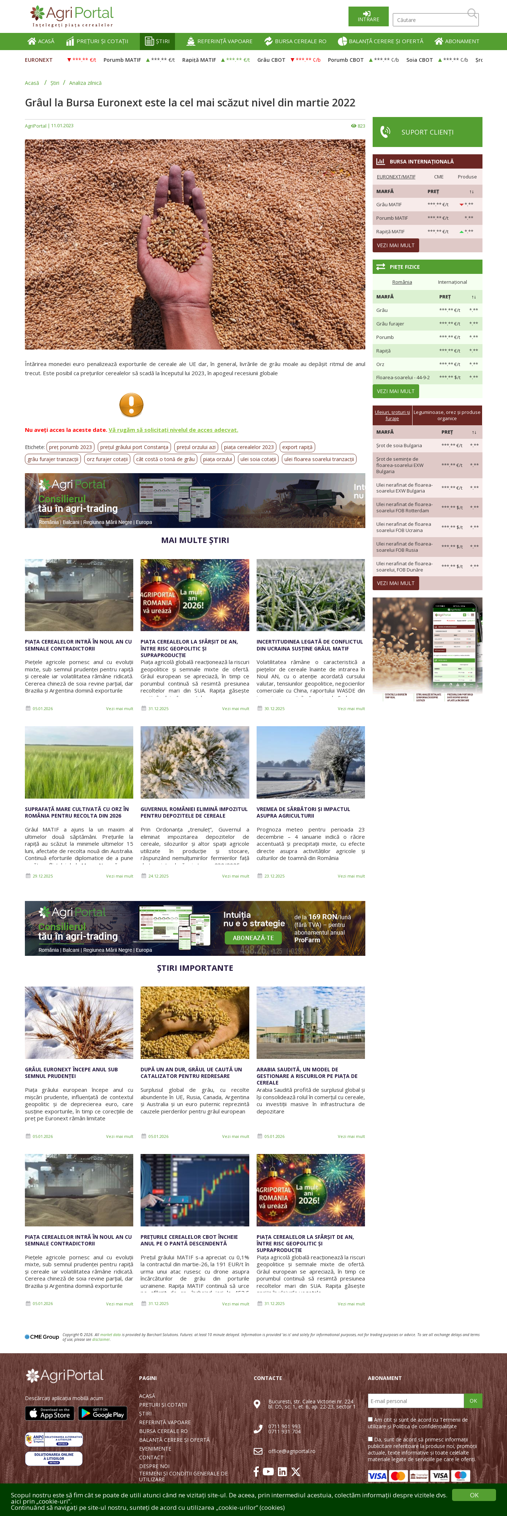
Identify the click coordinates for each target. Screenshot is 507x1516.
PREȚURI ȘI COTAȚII (97, 41)
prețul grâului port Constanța (134, 447)
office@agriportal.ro (292, 1451)
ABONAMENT (457, 41)
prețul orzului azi (196, 447)
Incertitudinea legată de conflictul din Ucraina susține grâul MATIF (310, 645)
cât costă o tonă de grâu (165, 459)
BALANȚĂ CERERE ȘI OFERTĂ (380, 41)
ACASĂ (40, 41)
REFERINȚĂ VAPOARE (219, 41)
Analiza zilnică (85, 82)
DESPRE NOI (154, 1466)
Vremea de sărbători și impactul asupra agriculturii (303, 812)
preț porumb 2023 (70, 447)
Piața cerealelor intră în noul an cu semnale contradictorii (78, 645)
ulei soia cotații (258, 459)
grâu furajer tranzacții (52, 459)
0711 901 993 (284, 1426)
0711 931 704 (284, 1431)
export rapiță (297, 447)
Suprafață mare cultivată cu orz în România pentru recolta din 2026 (77, 812)
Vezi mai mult (119, 708)
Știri (55, 82)
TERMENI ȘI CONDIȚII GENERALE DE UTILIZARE (183, 1476)
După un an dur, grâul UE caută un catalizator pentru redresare (191, 1072)
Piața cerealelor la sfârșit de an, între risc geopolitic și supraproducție (189, 648)
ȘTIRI (157, 41)
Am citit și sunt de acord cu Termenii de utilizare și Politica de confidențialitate (418, 1423)
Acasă (32, 82)
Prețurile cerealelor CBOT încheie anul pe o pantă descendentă (189, 1240)
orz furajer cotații (107, 459)
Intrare (368, 19)
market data (110, 1334)
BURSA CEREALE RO (295, 41)
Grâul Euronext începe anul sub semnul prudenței (71, 1072)
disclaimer (101, 1339)
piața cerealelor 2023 (249, 447)
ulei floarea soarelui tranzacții (319, 459)
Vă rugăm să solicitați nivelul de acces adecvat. (173, 429)
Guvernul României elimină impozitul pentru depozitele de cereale (194, 812)
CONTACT (151, 1457)
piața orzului (217, 459)
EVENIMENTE (155, 1449)
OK (473, 1400)
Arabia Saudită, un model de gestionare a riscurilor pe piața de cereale (307, 1076)
